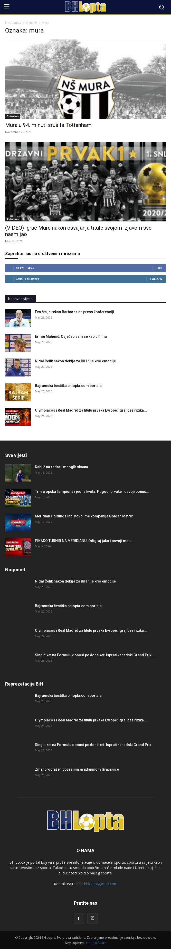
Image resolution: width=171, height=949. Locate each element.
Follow (156, 279)
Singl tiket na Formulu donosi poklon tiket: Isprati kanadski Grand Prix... (95, 655)
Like (159, 268)
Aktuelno (13, 116)
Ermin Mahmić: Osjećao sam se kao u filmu (71, 336)
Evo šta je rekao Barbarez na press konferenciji (74, 312)
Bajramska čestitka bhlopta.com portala (68, 386)
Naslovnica (13, 23)
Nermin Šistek (96, 943)
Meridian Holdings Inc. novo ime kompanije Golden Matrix (84, 516)
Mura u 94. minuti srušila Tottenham (48, 125)
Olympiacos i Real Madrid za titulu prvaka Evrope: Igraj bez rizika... (91, 410)
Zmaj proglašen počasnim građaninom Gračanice (77, 769)
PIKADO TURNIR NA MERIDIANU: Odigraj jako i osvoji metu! (83, 541)
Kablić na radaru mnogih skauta (61, 467)
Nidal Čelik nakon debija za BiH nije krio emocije (75, 361)
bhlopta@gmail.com (100, 883)
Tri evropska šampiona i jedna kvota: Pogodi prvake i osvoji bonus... (92, 491)
